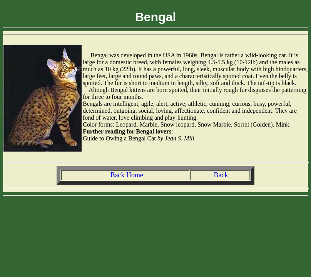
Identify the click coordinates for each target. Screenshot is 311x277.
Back (221, 175)
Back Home (126, 175)
